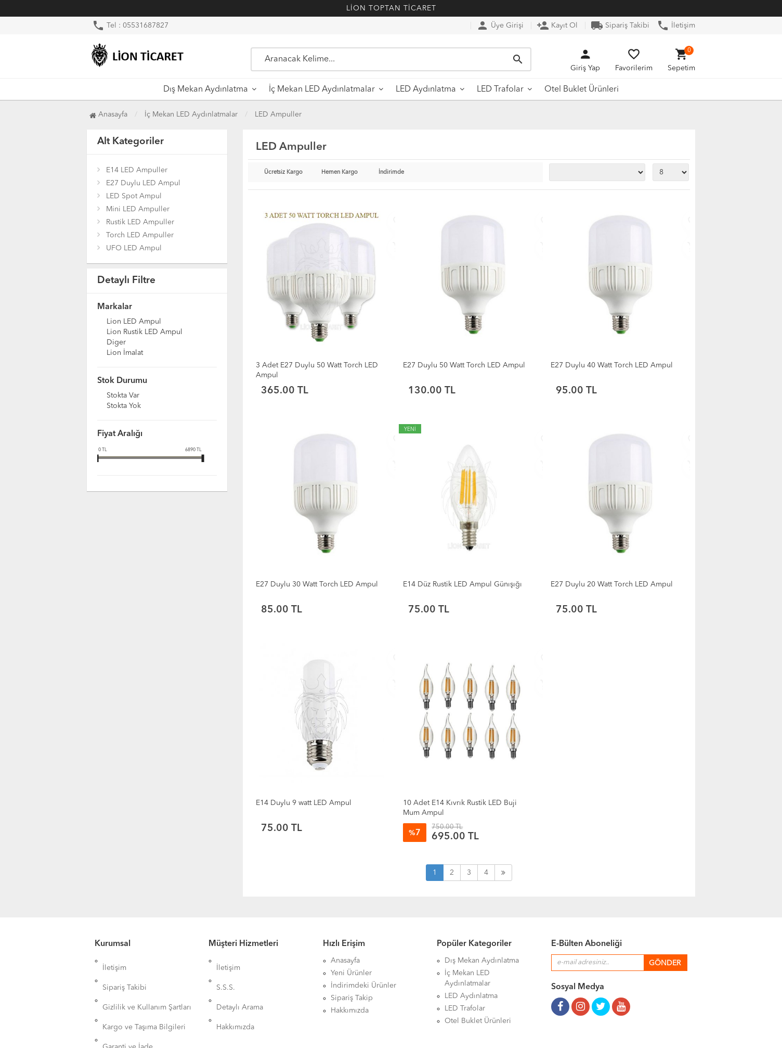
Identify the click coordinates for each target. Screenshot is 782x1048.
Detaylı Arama (239, 985)
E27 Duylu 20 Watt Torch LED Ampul (612, 584)
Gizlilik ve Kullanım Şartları (146, 985)
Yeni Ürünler (351, 973)
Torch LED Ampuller (140, 235)
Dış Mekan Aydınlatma (205, 89)
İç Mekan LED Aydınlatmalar (322, 89)
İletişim (676, 25)
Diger (116, 343)
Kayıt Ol (557, 25)
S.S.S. (225, 973)
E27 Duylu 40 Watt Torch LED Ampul (612, 365)
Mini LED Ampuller (138, 209)
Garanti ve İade (127, 1010)
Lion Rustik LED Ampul (145, 332)
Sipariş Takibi (620, 25)
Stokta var (123, 396)
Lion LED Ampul (134, 322)
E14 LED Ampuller (136, 170)
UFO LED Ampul (134, 248)
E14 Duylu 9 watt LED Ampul (303, 803)
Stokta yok (124, 406)
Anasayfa (108, 114)
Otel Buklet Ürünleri (581, 89)
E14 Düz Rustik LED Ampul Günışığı (462, 584)
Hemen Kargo (339, 172)
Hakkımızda (235, 998)
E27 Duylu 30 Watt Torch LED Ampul (317, 584)
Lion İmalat (125, 353)
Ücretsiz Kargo (283, 172)
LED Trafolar (500, 89)
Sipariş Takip (352, 998)
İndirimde (391, 172)
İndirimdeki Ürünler (363, 985)
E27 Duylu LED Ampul (143, 183)
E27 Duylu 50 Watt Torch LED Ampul (464, 365)
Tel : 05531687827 (130, 25)
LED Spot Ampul (134, 196)
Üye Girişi (500, 25)
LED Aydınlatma (426, 89)
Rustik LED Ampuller (140, 222)
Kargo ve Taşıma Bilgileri (144, 998)
